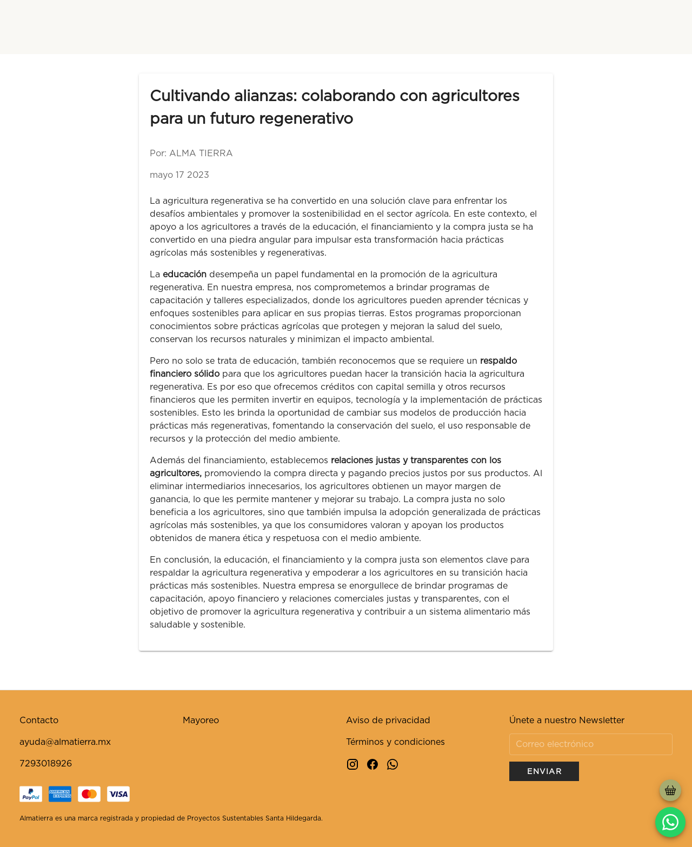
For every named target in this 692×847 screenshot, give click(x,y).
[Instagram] (352, 763)
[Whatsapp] (392, 763)
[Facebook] (372, 763)
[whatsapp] (670, 822)
